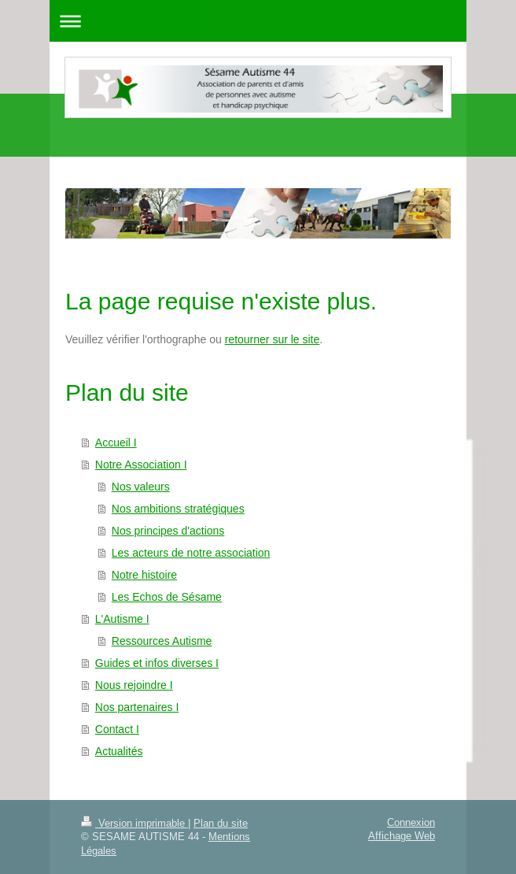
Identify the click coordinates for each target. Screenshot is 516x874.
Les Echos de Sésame (167, 597)
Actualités (119, 751)
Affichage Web (401, 835)
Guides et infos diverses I (157, 663)
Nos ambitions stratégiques (178, 508)
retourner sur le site (272, 339)
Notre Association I (141, 464)
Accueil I (116, 442)
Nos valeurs (141, 486)
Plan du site (221, 823)
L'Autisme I (122, 619)
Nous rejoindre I (134, 685)
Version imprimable (134, 823)
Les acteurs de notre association (191, 552)
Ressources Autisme (162, 641)
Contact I (117, 729)
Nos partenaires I (137, 707)
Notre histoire (144, 574)
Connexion (411, 822)
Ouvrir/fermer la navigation (258, 21)
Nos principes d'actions (168, 530)
